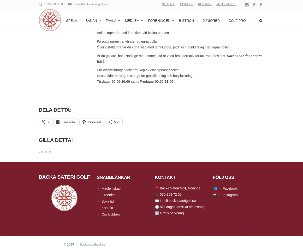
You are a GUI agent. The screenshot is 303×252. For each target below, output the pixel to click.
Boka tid (108, 201)
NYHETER (168, 4)
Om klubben (111, 214)
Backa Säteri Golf (51, 244)
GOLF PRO (239, 21)
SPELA (73, 21)
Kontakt (107, 208)
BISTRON (188, 21)
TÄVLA (113, 21)
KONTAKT (205, 4)
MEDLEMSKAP (226, 4)
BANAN (93, 21)
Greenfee (109, 195)
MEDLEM (134, 21)
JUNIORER (213, 21)
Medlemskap (111, 188)
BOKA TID (186, 4)
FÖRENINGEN (161, 21)
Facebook (230, 188)
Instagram (230, 195)
